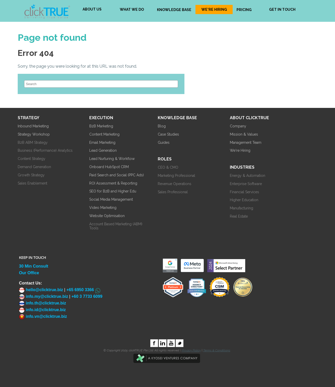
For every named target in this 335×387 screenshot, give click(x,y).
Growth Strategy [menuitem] (31, 175)
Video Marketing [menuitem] (102, 208)
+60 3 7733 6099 (86, 296)
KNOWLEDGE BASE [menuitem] (174, 10)
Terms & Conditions (216, 350)
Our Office (29, 273)
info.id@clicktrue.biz (42, 310)
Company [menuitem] (238, 126)
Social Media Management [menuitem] (111, 199)
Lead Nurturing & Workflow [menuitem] (112, 159)
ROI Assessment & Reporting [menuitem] (113, 183)
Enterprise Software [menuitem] (246, 184)
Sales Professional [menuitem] (173, 192)
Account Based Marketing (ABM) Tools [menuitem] (115, 226)
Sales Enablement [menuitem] (32, 183)
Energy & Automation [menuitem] (247, 176)
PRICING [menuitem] (244, 10)
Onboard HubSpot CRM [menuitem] (109, 167)
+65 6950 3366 (80, 290)
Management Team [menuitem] (245, 142)
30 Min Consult (33, 266)
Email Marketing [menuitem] (102, 142)
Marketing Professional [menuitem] (176, 176)
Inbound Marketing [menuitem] (33, 126)
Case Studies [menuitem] (168, 134)
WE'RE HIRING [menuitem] (214, 9)
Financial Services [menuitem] (244, 192)
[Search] (101, 84)
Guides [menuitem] (164, 142)
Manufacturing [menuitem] (241, 208)
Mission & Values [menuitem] (244, 134)
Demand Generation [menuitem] (34, 167)
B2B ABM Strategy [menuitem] (33, 142)
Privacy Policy (191, 350)
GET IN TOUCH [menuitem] (282, 9)
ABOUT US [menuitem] (92, 9)
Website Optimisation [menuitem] (107, 216)
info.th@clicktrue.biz (42, 303)
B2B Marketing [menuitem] (101, 126)
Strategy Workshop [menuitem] (34, 134)
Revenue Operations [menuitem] (174, 184)
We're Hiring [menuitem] (240, 150)
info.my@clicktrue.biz (43, 296)
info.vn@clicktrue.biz (43, 316)
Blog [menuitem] (162, 126)
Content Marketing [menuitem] (104, 134)
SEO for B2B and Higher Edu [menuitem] (112, 191)
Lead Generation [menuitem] (103, 150)
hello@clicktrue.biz (41, 290)
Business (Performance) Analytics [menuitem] (45, 150)
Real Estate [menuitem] (239, 216)
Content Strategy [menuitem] (31, 159)
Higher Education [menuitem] (244, 200)
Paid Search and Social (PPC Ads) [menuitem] (116, 175)
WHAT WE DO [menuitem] (132, 9)
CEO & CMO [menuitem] (168, 167)
